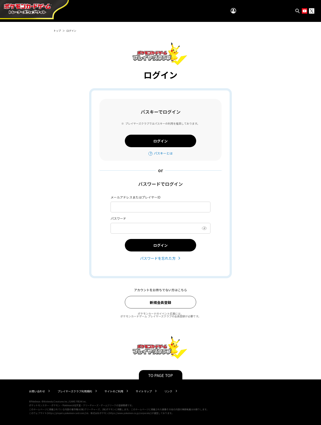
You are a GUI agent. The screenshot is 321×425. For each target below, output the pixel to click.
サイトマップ (144, 391)
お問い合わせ (37, 391)
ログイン (160, 141)
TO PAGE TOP (160, 375)
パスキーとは (163, 153)
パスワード (118, 218)
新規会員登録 (160, 302)
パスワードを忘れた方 (158, 258)
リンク (168, 391)
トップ (57, 30)
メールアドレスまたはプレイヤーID (135, 197)
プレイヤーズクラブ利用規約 (75, 391)
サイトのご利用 (114, 391)
